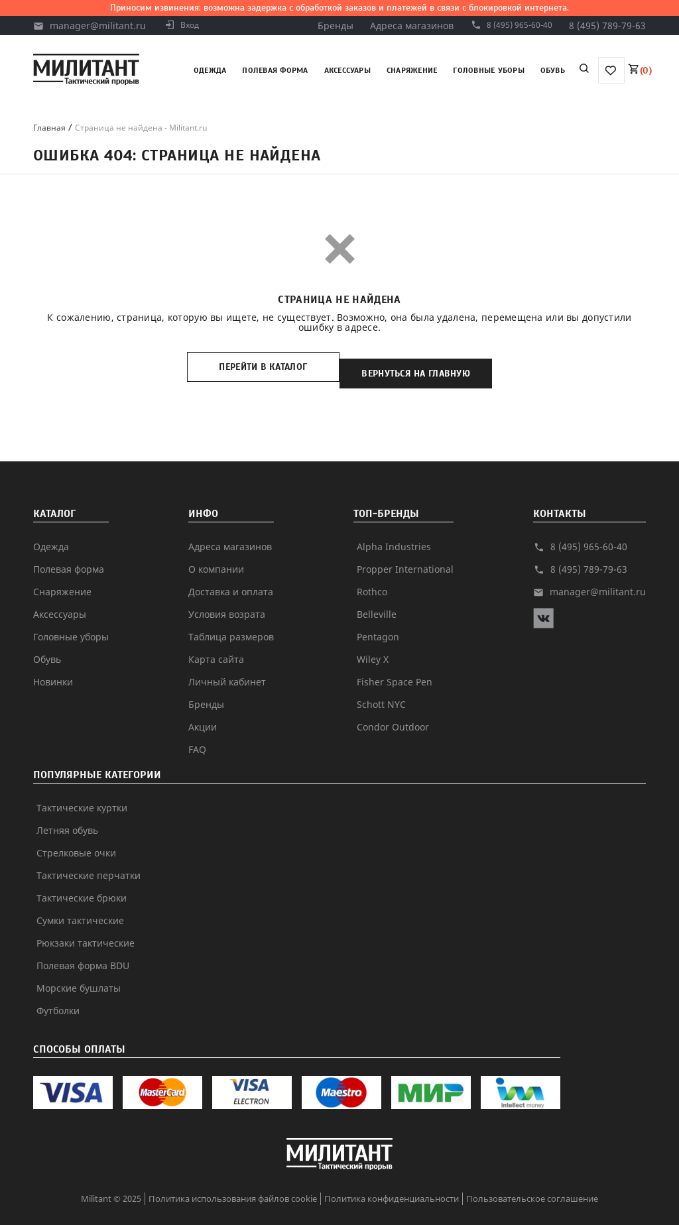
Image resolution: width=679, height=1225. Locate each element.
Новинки (53, 668)
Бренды (323, 25)
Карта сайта (216, 646)
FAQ (197, 736)
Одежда (210, 70)
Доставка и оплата (230, 578)
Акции (202, 713)
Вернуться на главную (425, 367)
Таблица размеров (231, 623)
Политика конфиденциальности (391, 1185)
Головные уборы (488, 70)
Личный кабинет (227, 668)
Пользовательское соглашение (532, 1185)
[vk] (543, 611)
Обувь (552, 70)
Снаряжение (412, 70)
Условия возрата (226, 601)
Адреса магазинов (400, 25)
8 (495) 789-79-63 (607, 25)
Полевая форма (275, 70)
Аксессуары (347, 70)
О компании (216, 556)
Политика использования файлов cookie (233, 1185)
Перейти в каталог (254, 367)
